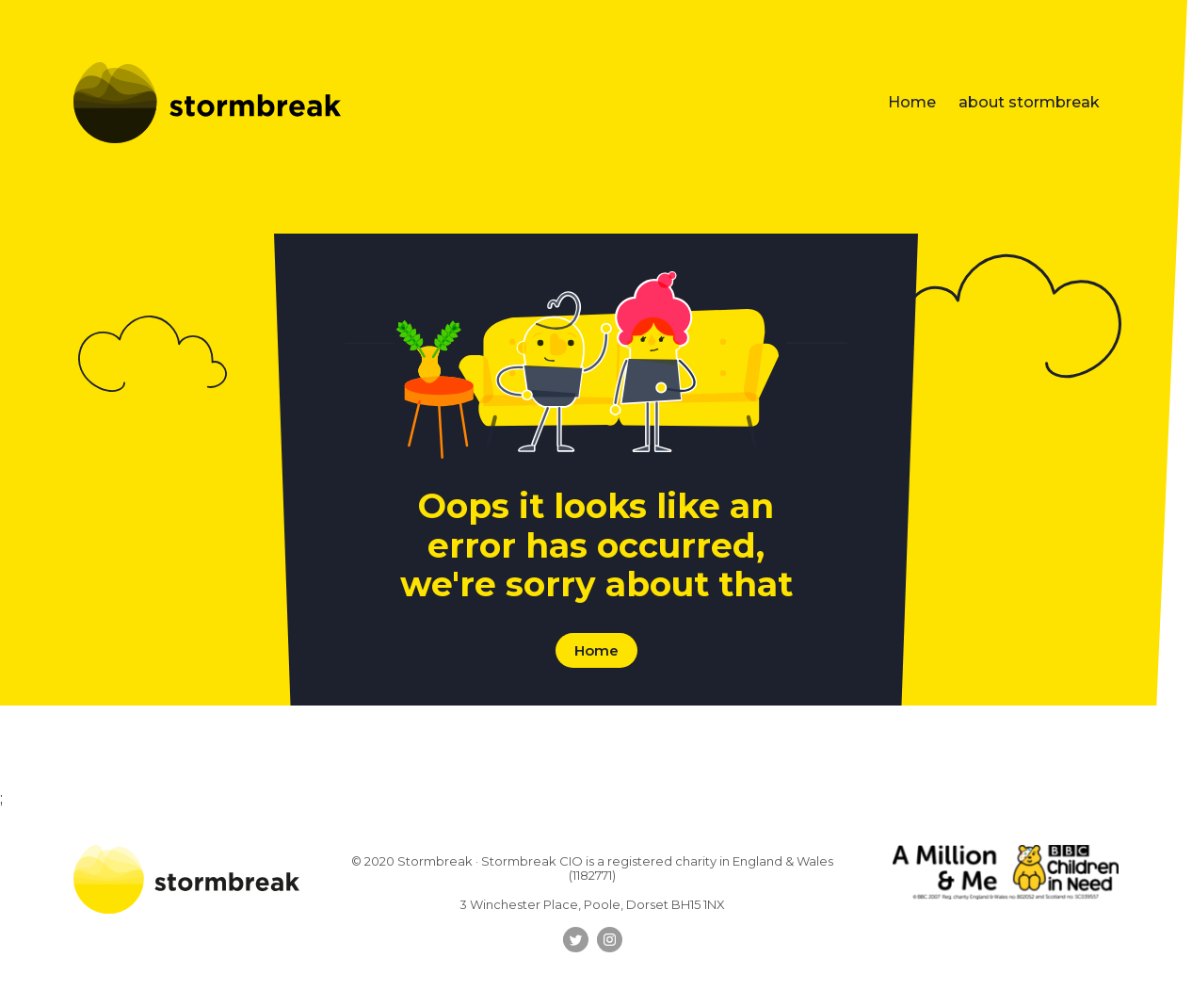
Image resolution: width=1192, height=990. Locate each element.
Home (912, 102)
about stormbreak (1029, 102)
